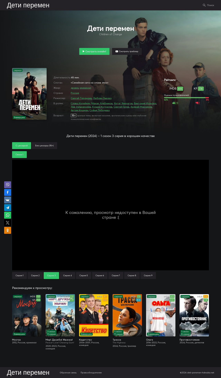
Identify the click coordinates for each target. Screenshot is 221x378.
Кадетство (85, 339)
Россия (75, 93)
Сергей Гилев (121, 106)
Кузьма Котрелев (102, 106)
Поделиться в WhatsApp (7, 215)
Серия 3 (51, 275)
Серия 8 (132, 275)
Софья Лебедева (99, 110)
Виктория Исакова (145, 103)
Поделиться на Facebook (7, 192)
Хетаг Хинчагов (123, 103)
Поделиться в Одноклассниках (7, 230)
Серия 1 (19, 275)
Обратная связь (68, 372)
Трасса (117, 339)
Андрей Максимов (141, 106)
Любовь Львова (102, 98)
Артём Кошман (79, 110)
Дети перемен (28, 5)
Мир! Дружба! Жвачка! (59, 339)
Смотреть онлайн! (95, 51)
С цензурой (22, 145)
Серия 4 (67, 275)
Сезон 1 (19, 154)
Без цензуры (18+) (44, 145)
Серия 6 (99, 275)
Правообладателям (91, 372)
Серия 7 (116, 275)
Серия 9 (148, 275)
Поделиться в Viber (7, 184)
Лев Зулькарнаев (81, 106)
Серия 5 (83, 275)
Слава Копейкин (80, 103)
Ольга (149, 339)
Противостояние (190, 339)
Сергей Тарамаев (81, 98)
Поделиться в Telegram (7, 207)
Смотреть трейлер (128, 51)
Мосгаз (16, 339)
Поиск (210, 5)
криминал (85, 87)
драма (75, 87)
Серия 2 (35, 275)
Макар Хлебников (102, 103)
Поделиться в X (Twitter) (7, 222)
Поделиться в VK (7, 200)
